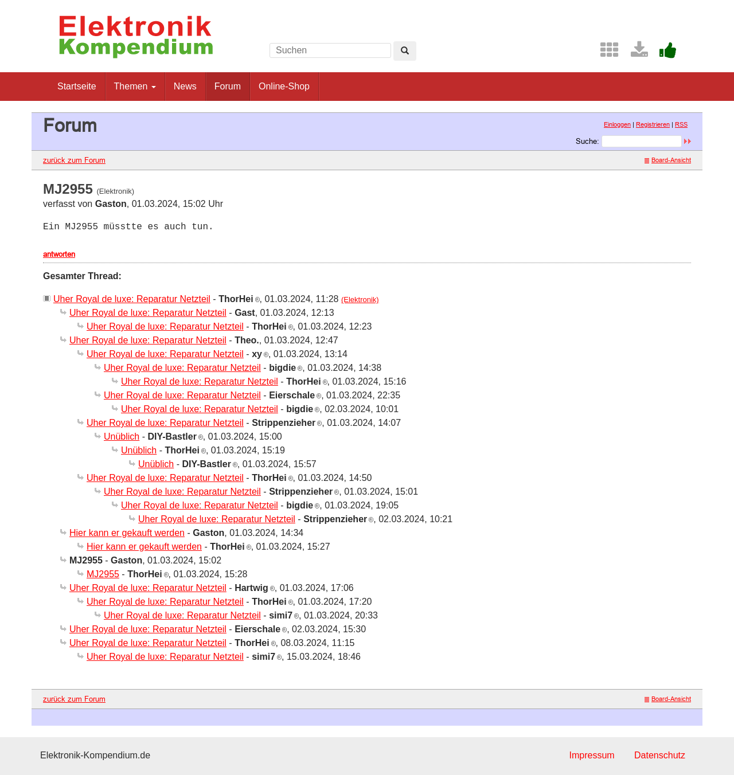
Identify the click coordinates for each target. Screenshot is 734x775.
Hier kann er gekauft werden (127, 533)
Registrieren (653, 124)
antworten (59, 254)
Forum (227, 86)
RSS (681, 124)
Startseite (76, 86)
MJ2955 (103, 574)
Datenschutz (659, 755)
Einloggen (617, 124)
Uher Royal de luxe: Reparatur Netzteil (131, 299)
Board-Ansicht (668, 160)
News (185, 86)
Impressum (591, 755)
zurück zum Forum (74, 160)
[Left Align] (404, 51)
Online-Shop (284, 86)
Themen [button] (135, 86)
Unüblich (121, 436)
